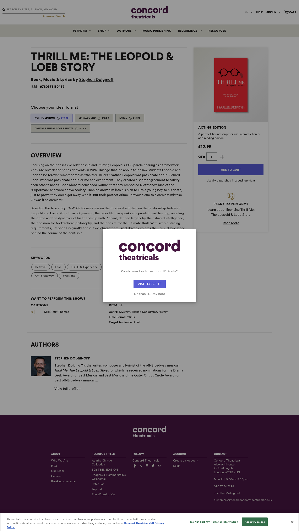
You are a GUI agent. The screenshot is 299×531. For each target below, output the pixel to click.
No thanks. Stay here (149, 294)
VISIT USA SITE (150, 284)
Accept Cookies (255, 526)
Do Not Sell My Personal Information (214, 526)
